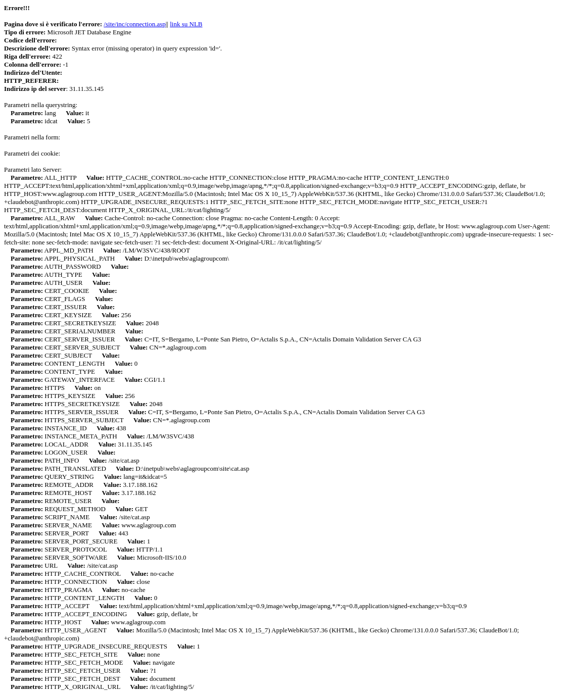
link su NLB (186, 24)
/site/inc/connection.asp (134, 24)
